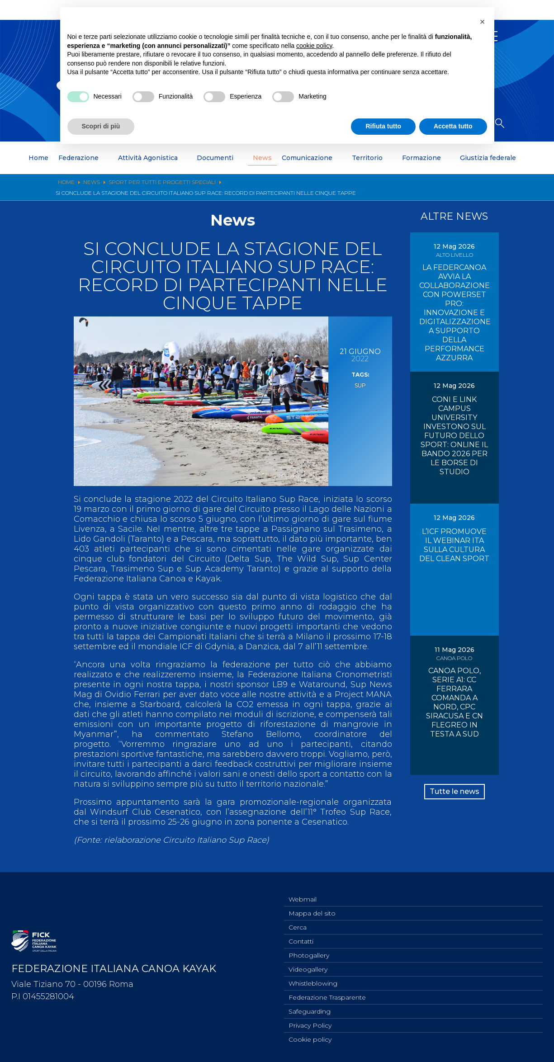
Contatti (301, 934)
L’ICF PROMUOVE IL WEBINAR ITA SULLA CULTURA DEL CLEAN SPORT (454, 545)
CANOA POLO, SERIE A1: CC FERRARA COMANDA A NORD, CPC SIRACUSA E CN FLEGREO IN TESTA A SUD (454, 702)
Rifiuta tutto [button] (383, 126)
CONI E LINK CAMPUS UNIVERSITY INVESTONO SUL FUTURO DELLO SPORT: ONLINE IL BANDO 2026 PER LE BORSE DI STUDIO (454, 435)
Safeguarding (310, 1009)
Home (38, 158)
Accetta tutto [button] (453, 126)
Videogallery (308, 964)
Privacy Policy (310, 1024)
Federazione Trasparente (327, 994)
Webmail (303, 890)
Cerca (298, 920)
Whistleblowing (313, 979)
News (262, 158)
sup (360, 385)
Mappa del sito (312, 905)
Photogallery (309, 949)
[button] (482, 21)
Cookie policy (310, 1039)
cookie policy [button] (314, 45)
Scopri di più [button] (101, 126)
